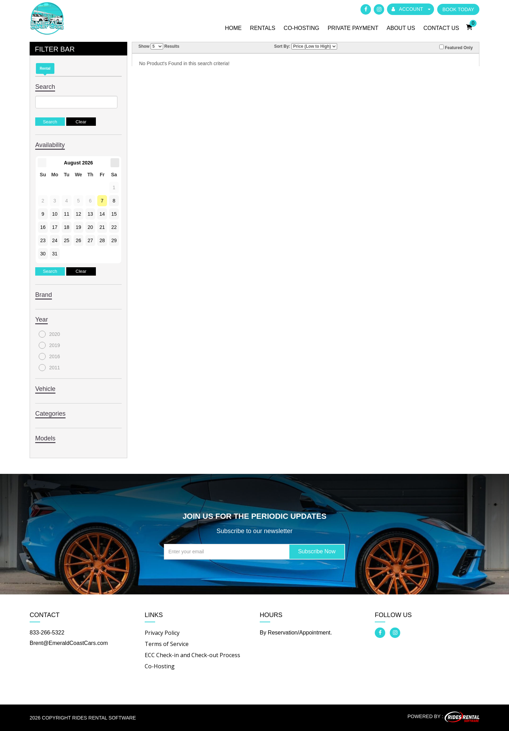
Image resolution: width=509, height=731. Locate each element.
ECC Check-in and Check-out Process (192, 655)
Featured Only (456, 47)
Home (233, 28)
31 (55, 253)
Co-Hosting (301, 28)
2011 (49, 367)
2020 (49, 334)
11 (66, 214)
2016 (49, 356)
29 (114, 240)
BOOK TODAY (458, 9)
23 (43, 240)
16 (43, 227)
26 (78, 240)
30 (43, 253)
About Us (401, 28)
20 (90, 227)
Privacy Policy (162, 633)
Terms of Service (167, 644)
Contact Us (441, 28)
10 (55, 214)
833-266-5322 (47, 633)
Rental (45, 68)
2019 (49, 345)
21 (102, 227)
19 (78, 227)
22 (114, 227)
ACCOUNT (411, 9)
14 (102, 214)
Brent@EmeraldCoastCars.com (69, 643)
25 (66, 240)
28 (102, 240)
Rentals (262, 28)
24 (55, 240)
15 (114, 214)
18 (66, 227)
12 (78, 214)
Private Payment (353, 28)
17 (55, 227)
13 (90, 214)
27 (90, 240)
